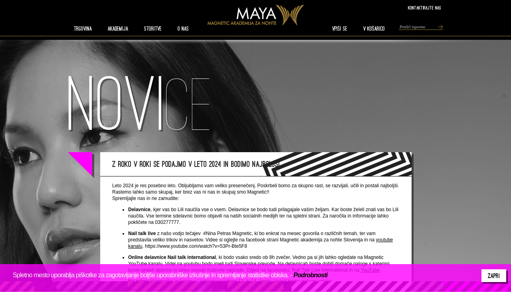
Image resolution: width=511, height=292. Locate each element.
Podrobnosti (310, 275)
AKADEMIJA (118, 28)
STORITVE (153, 28)
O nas (183, 28)
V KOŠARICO (374, 28)
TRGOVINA (83, 28)
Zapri (494, 275)
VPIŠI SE (339, 28)
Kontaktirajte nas (424, 8)
